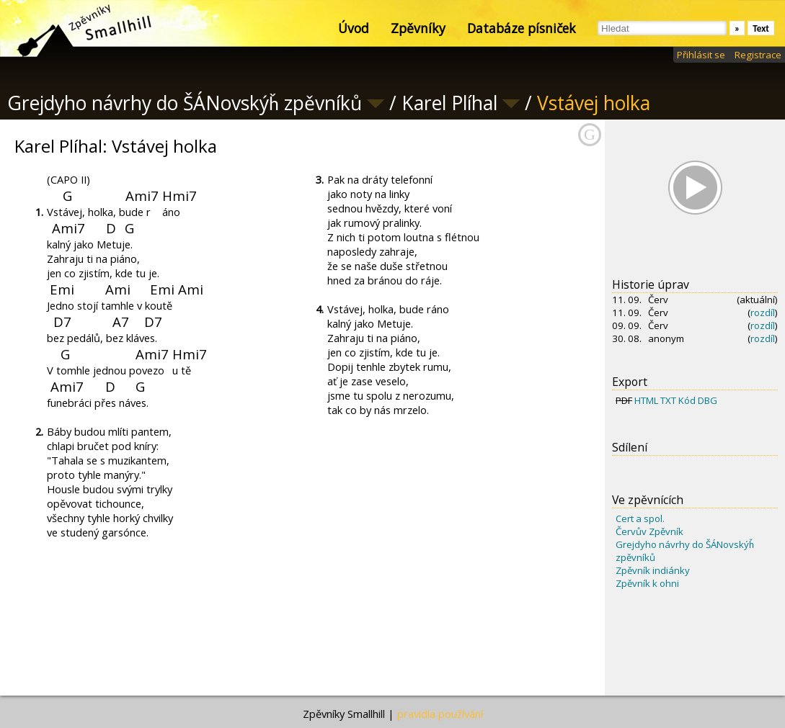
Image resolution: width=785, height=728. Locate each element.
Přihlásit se (701, 54)
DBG (707, 400)
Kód (687, 400)
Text (761, 28)
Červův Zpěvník (649, 531)
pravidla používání (440, 713)
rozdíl (762, 312)
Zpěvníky (418, 28)
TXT (668, 400)
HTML (646, 400)
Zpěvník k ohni (647, 583)
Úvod (353, 28)
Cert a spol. (640, 518)
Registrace (758, 54)
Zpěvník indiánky (653, 570)
